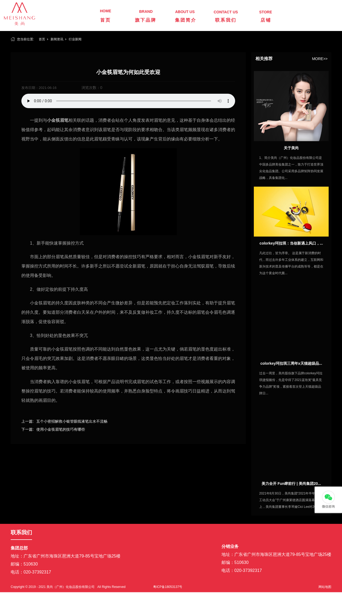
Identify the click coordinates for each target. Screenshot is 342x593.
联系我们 (225, 20)
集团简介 (185, 20)
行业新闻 (75, 39)
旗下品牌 (145, 20)
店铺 (266, 20)
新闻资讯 (56, 39)
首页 (105, 20)
